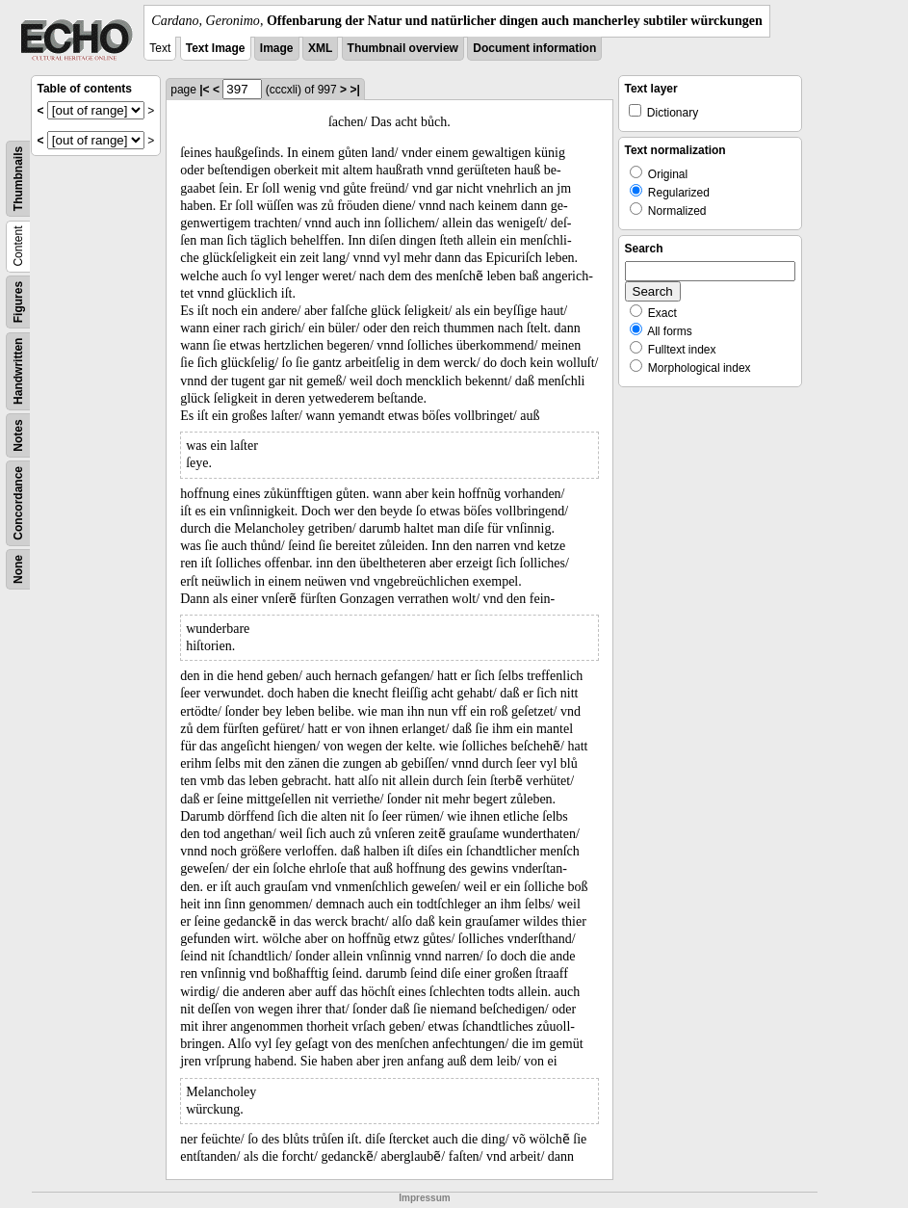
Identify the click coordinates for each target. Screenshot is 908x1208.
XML (320, 48)
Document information (534, 48)
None (18, 569)
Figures (18, 302)
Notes (18, 435)
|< (204, 89)
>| (354, 89)
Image (277, 48)
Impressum (424, 1198)
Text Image (216, 48)
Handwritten (18, 371)
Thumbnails (18, 178)
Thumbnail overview (403, 48)
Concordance (18, 503)
